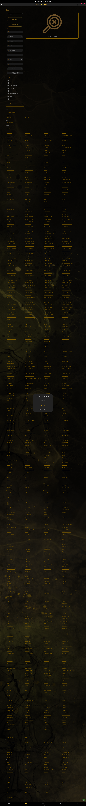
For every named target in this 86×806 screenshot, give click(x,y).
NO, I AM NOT (43, 409)
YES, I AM (43, 405)
